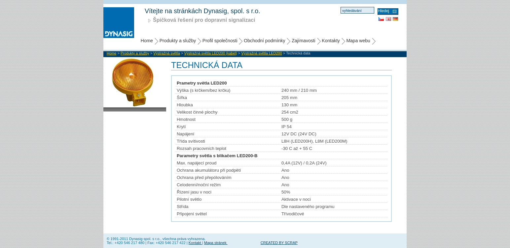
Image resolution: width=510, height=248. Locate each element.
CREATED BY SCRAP (279, 243)
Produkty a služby (178, 40)
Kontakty (331, 40)
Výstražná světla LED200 (261, 53)
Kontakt (195, 243)
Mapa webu (358, 40)
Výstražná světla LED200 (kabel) (210, 53)
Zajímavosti (303, 40)
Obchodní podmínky (264, 40)
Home (147, 40)
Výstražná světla (166, 53)
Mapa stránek (216, 243)
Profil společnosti (219, 40)
